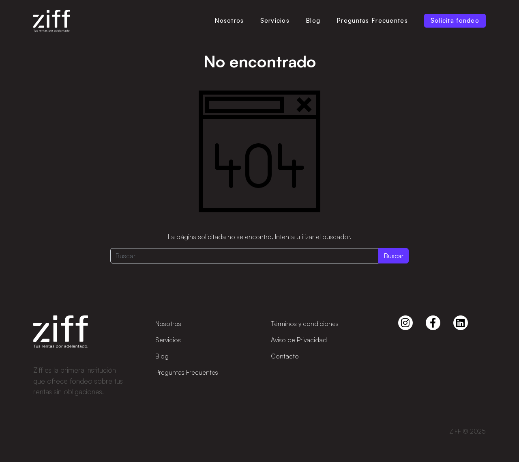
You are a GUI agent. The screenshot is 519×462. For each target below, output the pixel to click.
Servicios (275, 20)
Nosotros (229, 20)
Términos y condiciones (305, 324)
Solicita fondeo (455, 20)
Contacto (285, 356)
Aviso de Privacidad (299, 340)
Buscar (393, 256)
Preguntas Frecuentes (372, 20)
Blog (313, 20)
